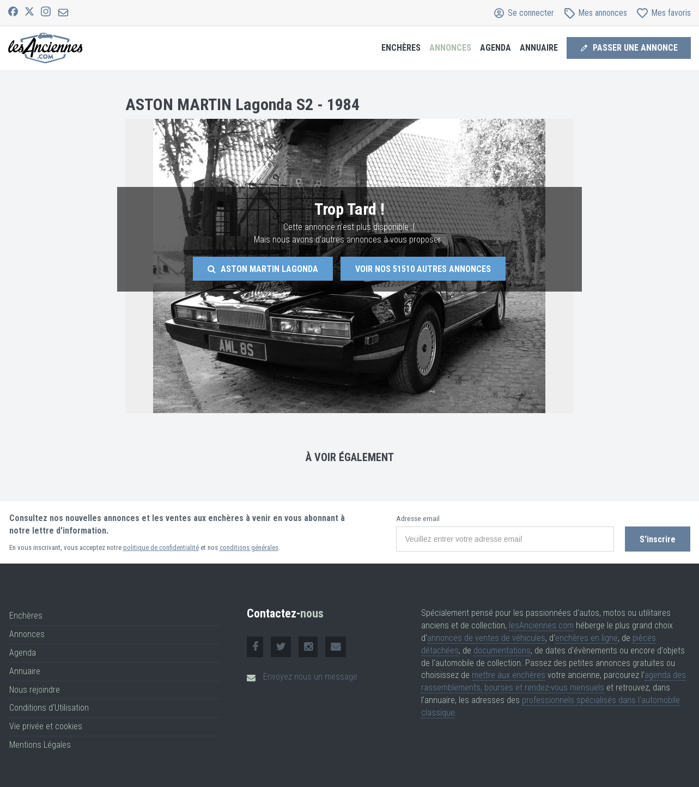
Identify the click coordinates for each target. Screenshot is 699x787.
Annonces (450, 48)
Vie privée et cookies (45, 726)
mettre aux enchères (508, 675)
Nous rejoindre (34, 690)
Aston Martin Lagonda (263, 269)
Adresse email (418, 518)
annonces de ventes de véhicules (486, 638)
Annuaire (539, 48)
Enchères (401, 48)
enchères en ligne (586, 638)
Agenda (495, 48)
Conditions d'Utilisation (49, 708)
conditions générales (249, 547)
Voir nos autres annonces (423, 269)
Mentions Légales (40, 745)
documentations (502, 650)
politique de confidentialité (161, 547)
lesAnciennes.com (541, 625)
